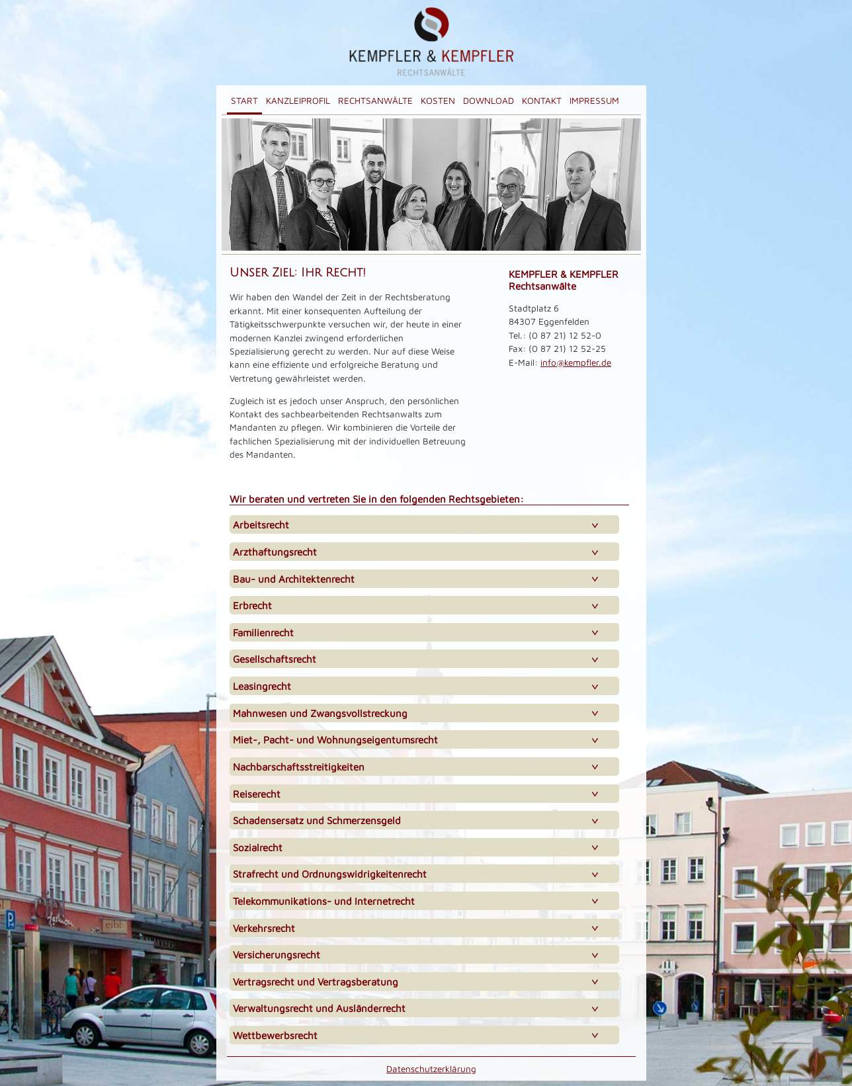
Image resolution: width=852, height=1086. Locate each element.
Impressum (594, 100)
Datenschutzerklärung (431, 1069)
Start (244, 100)
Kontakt (542, 100)
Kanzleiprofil (298, 100)
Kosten (438, 100)
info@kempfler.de (575, 362)
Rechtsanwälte (375, 100)
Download (488, 100)
